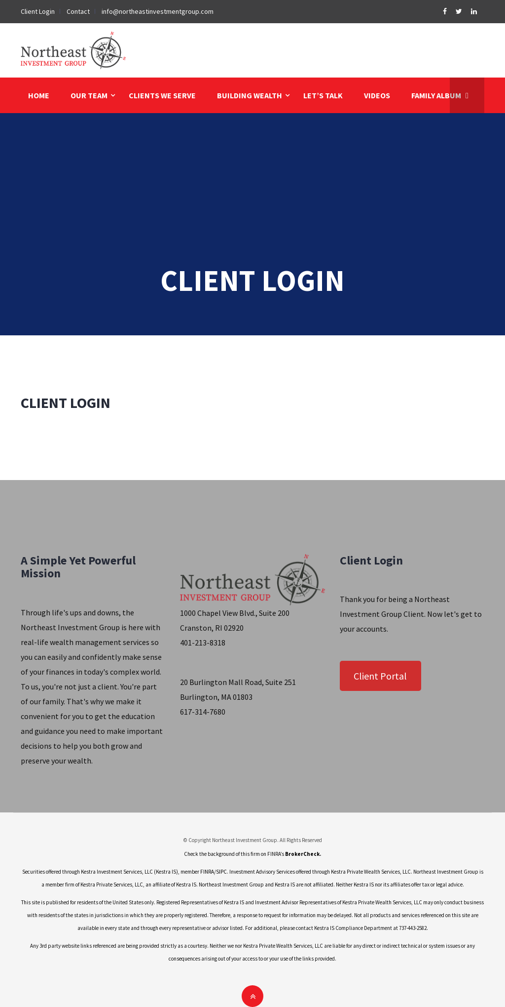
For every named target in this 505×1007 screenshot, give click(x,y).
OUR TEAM (89, 95)
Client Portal (380, 676)
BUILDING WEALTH (249, 95)
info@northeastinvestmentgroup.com (158, 11)
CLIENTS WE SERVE (162, 95)
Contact (78, 11)
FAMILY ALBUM (436, 95)
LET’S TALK (323, 95)
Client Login (38, 11)
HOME (38, 95)
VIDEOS (377, 95)
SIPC (221, 871)
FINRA (207, 871)
